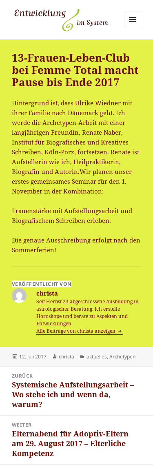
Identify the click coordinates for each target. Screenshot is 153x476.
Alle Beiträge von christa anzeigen (76, 330)
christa (66, 356)
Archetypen (122, 356)
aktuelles (96, 356)
